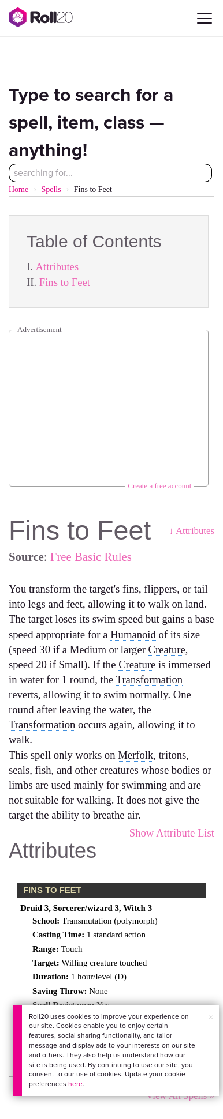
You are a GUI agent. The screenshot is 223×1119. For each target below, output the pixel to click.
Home (18, 189)
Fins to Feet (64, 282)
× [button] (211, 1017)
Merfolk (135, 755)
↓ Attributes (191, 530)
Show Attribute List (171, 833)
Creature (166, 649)
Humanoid (133, 634)
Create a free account (159, 485)
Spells (51, 189)
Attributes (57, 267)
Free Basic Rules (91, 556)
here (75, 1084)
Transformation (149, 679)
